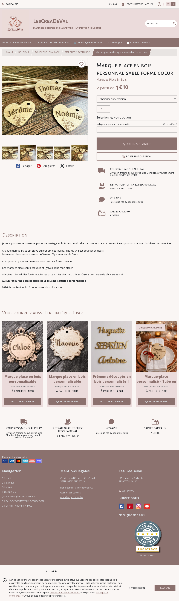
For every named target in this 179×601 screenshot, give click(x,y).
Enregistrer (46, 166)
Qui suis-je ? (9, 491)
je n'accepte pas (137, 587)
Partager (23, 166)
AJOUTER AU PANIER (137, 144)
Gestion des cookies (70, 492)
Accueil (9, 52)
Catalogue (8, 482)
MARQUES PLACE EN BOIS (77, 52)
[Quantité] (103, 109)
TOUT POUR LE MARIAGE (47, 52)
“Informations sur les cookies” (65, 592)
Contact (113, 4)
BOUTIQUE (23, 52)
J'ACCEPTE (165, 587)
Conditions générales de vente (18, 496)
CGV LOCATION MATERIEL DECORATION (23, 501)
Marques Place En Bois (112, 80)
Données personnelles (71, 497)
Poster (67, 166)
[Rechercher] (174, 23)
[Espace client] (159, 4)
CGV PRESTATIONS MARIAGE (17, 505)
